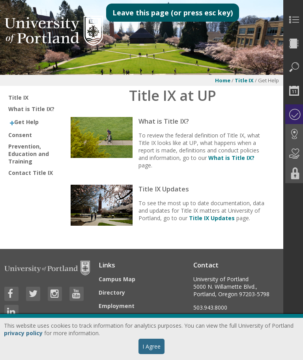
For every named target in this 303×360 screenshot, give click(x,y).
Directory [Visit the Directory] (112, 292)
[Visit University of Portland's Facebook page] (11, 294)
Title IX (244, 80)
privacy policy (23, 333)
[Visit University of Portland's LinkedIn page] (11, 312)
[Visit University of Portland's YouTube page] (76, 294)
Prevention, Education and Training (28, 154)
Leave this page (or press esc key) (172, 12)
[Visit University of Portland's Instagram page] (55, 294)
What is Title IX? (31, 109)
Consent (20, 135)
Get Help (26, 122)
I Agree (151, 346)
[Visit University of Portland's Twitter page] (33, 294)
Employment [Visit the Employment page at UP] (117, 306)
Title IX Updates (212, 218)
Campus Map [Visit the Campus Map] (117, 279)
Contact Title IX (30, 172)
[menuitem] (293, 20)
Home (222, 80)
